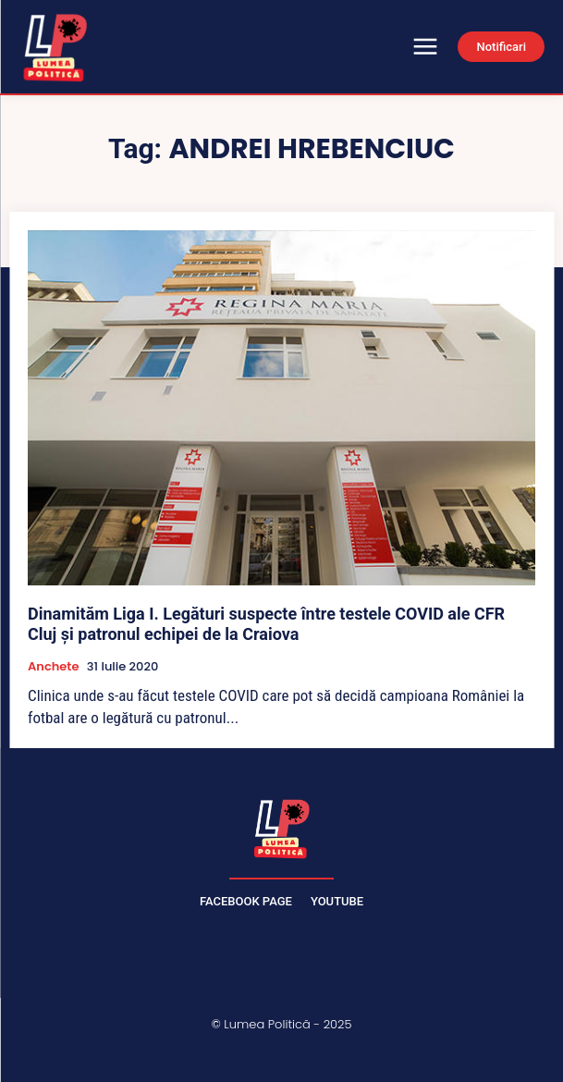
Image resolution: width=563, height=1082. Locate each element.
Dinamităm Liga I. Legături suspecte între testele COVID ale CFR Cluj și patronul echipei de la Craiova (266, 624)
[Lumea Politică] (282, 826)
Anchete (53, 666)
